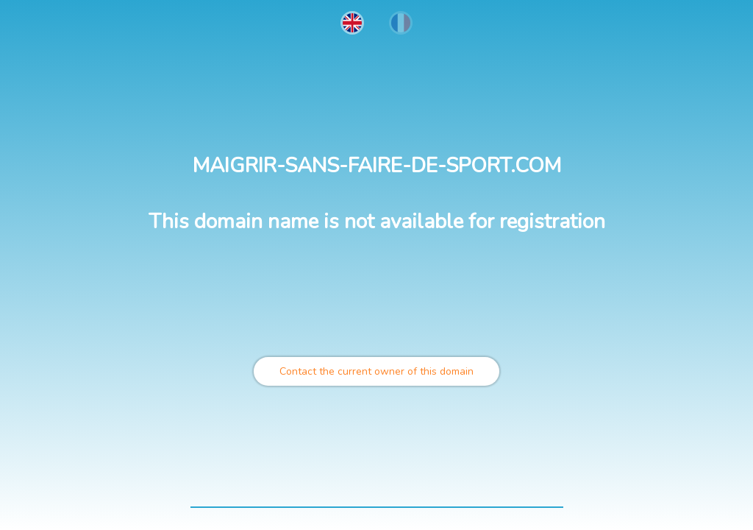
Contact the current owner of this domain (376, 371)
